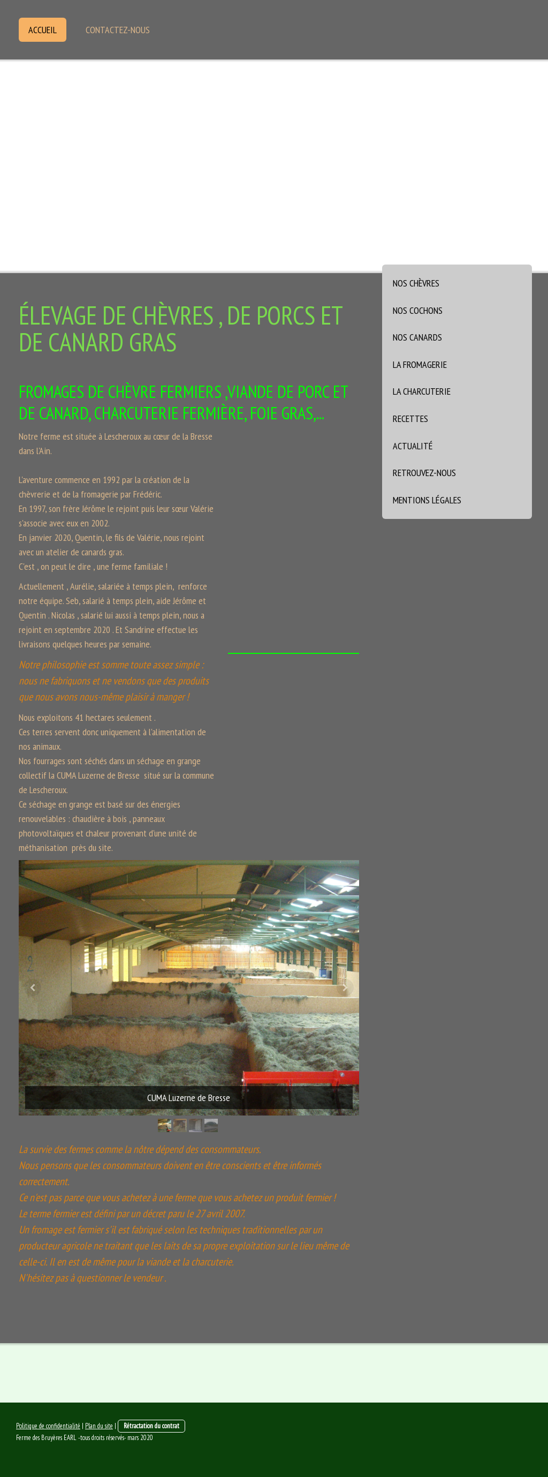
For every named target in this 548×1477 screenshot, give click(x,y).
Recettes (410, 418)
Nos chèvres (416, 283)
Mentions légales (427, 500)
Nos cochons (418, 310)
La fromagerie (420, 364)
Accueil (42, 30)
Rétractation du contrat (151, 1425)
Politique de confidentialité (48, 1425)
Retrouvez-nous (424, 472)
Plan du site (99, 1425)
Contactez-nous (118, 30)
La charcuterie (422, 391)
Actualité (413, 446)
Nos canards (417, 337)
